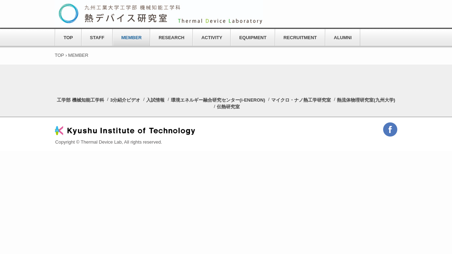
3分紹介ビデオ (125, 100)
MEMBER (131, 37)
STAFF (97, 37)
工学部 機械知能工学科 (80, 100)
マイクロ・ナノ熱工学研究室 (301, 100)
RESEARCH (171, 37)
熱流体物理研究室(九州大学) (366, 100)
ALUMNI (343, 37)
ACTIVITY (211, 37)
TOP (68, 37)
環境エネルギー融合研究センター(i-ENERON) (218, 100)
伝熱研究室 (228, 106)
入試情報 (155, 100)
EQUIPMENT (252, 37)
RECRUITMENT (300, 37)
